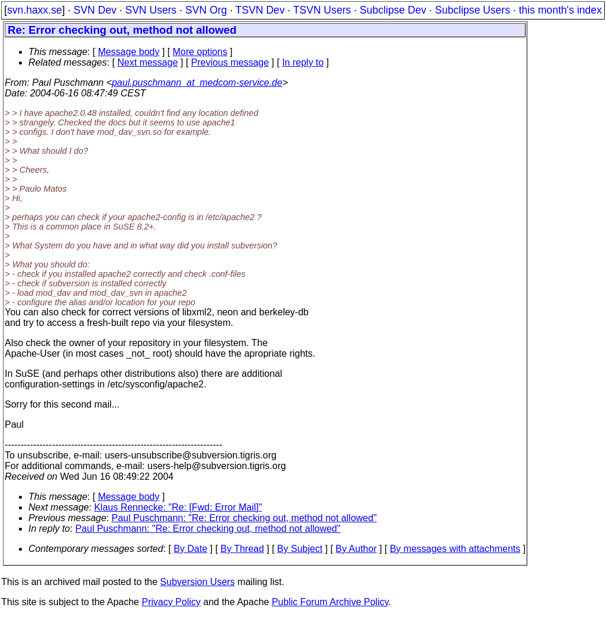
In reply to (303, 62)
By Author (356, 549)
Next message (147, 62)
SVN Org (206, 10)
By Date (190, 549)
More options (200, 52)
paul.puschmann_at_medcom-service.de (197, 82)
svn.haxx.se (34, 10)
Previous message (230, 62)
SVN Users (150, 10)
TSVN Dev (260, 10)
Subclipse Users (472, 10)
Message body (128, 52)
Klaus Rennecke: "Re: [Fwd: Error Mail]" (178, 507)
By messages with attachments (455, 549)
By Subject (299, 549)
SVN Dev (94, 10)
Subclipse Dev (393, 10)
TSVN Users (322, 10)
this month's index (560, 10)
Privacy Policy (171, 602)
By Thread (243, 549)
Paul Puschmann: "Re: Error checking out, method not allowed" (244, 518)
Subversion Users (197, 582)
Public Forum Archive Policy (330, 602)
